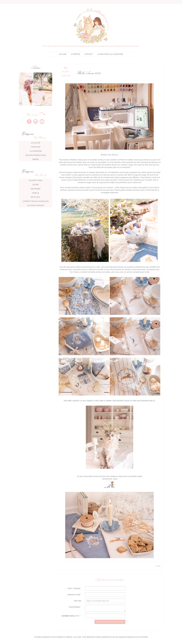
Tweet (158, 566)
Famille (35, 193)
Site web (77, 601)
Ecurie (36, 185)
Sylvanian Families (35, 205)
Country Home (35, 180)
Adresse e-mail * (74, 595)
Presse (35, 159)
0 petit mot (65, 76)
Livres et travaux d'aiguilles (35, 201)
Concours (35, 147)
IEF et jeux (35, 197)
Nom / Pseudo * (74, 588)
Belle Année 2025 (88, 72)
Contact (88, 54)
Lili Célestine (110, 54)
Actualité (35, 143)
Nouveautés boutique (35, 155)
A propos (75, 54)
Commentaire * (75, 607)
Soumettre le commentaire (110, 622)
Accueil (63, 54)
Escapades (35, 189)
